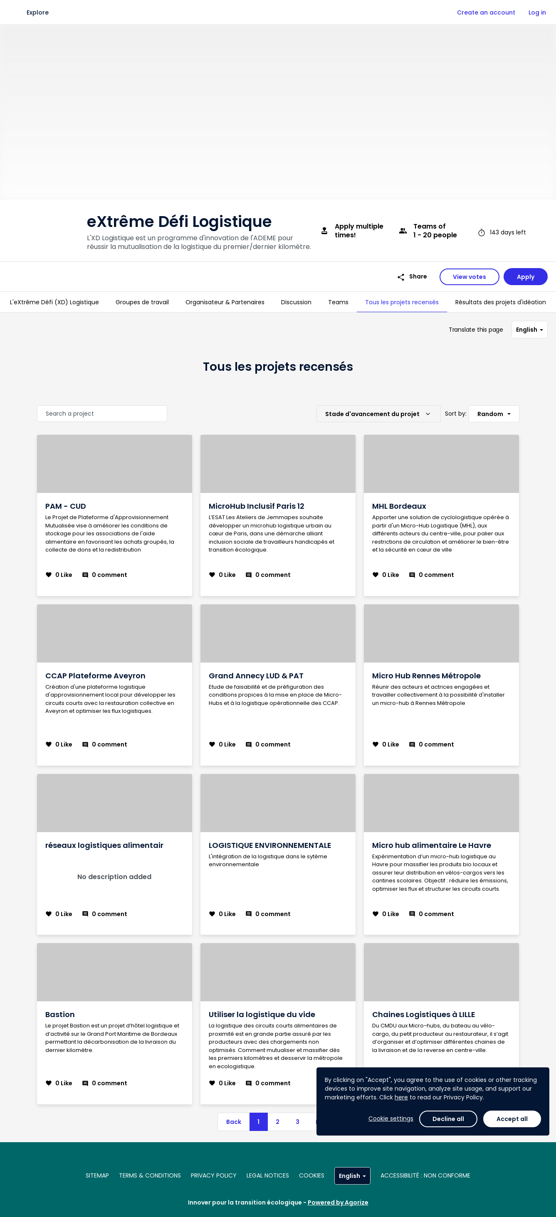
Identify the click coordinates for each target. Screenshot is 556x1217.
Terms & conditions (150, 1175)
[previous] (233, 1122)
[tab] (54, 302)
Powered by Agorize (338, 1202)
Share (412, 276)
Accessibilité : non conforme (425, 1175)
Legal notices (268, 1175)
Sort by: (456, 413)
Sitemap (97, 1175)
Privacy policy (214, 1175)
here (401, 1097)
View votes (469, 277)
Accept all (512, 1119)
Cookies (311, 1175)
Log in (537, 12)
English (529, 329)
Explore (38, 12)
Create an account (486, 12)
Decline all (448, 1119)
